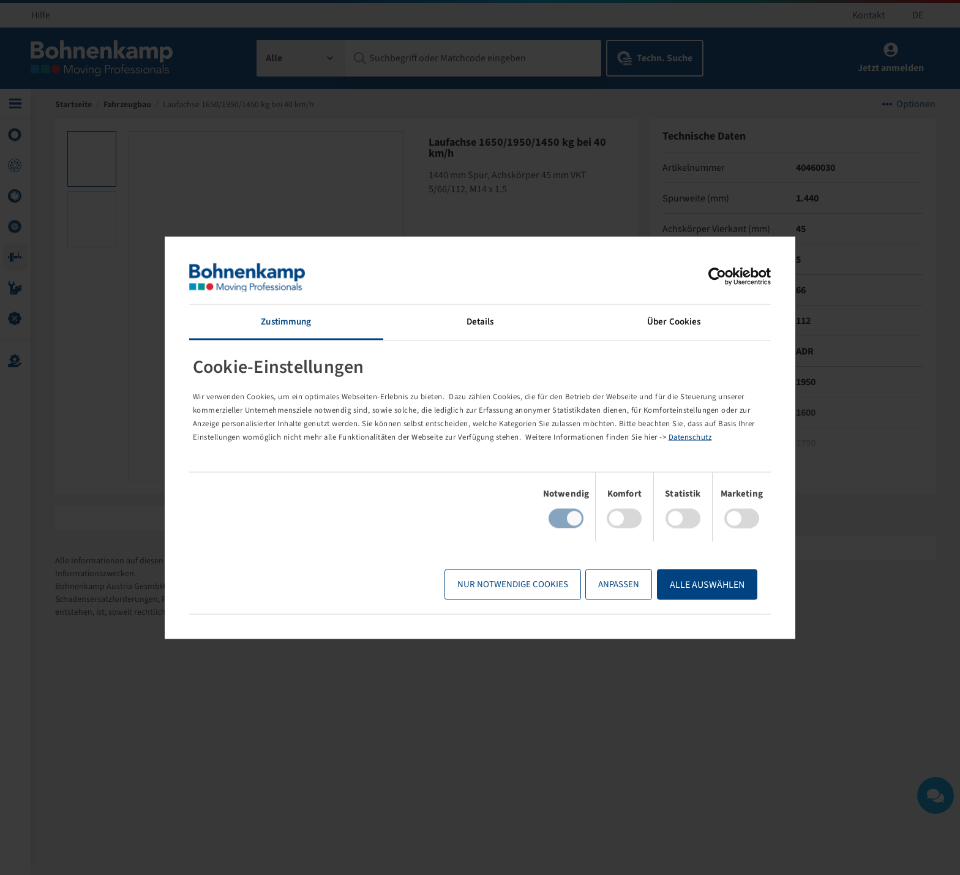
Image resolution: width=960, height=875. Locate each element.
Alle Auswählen (707, 584)
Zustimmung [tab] (286, 321)
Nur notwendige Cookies (512, 584)
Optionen (916, 104)
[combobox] (301, 58)
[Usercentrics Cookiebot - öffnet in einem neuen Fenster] (717, 276)
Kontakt (868, 15)
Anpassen (618, 584)
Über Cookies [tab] (673, 321)
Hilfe (40, 15)
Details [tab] (480, 321)
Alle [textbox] (274, 58)
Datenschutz (690, 437)
